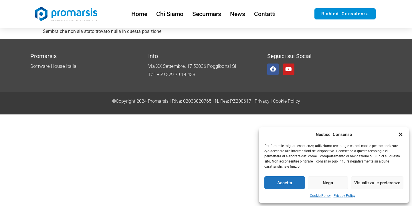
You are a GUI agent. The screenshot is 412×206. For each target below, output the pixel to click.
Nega (328, 182)
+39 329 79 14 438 (176, 74)
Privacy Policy (344, 196)
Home (139, 14)
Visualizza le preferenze (377, 182)
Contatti (265, 14)
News (237, 14)
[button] (400, 134)
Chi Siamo (169, 14)
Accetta (284, 182)
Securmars (206, 14)
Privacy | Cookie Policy (277, 101)
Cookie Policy (320, 196)
